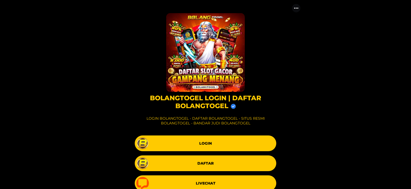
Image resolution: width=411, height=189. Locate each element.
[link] (205, 143)
